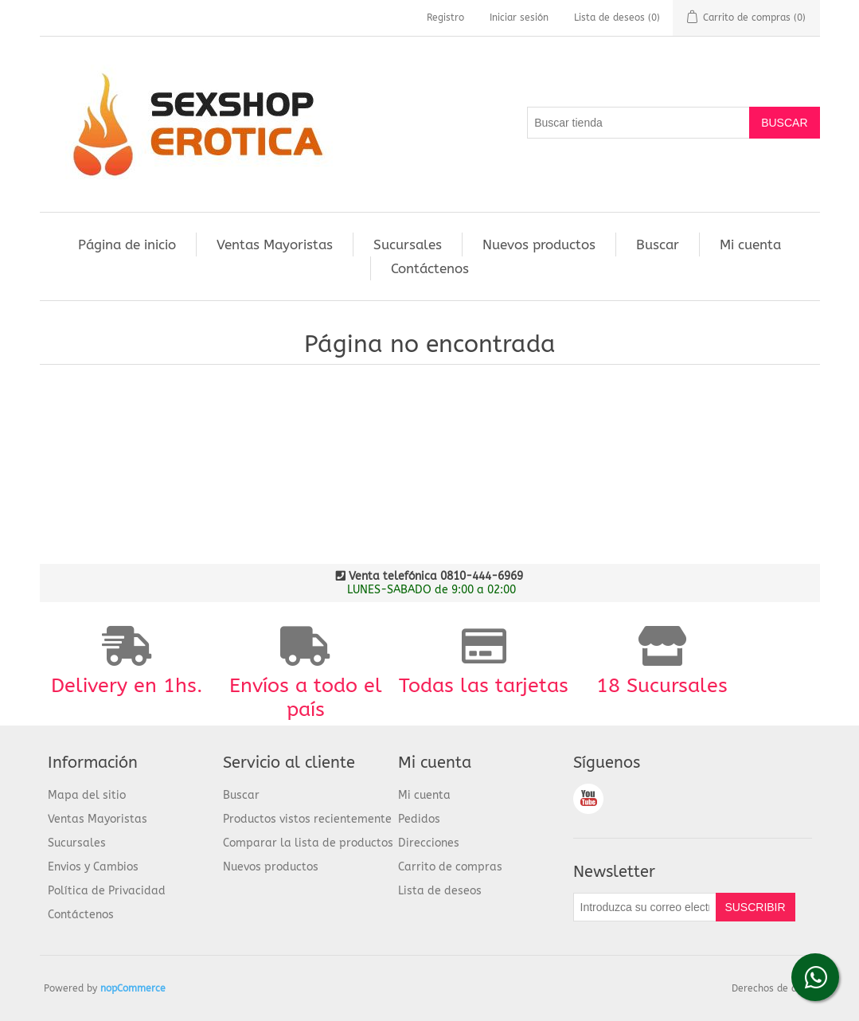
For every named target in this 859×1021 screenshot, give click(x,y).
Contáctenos (430, 268)
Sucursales (407, 244)
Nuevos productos (538, 244)
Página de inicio (127, 244)
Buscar (657, 244)
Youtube (588, 799)
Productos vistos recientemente (307, 819)
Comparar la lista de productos (308, 843)
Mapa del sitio (87, 795)
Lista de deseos (440, 891)
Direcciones (428, 843)
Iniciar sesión (519, 17)
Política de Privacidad (107, 891)
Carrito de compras (450, 867)
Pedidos (419, 819)
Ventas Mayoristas (275, 244)
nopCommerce (133, 988)
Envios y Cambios (93, 867)
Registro (445, 17)
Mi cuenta (750, 244)
